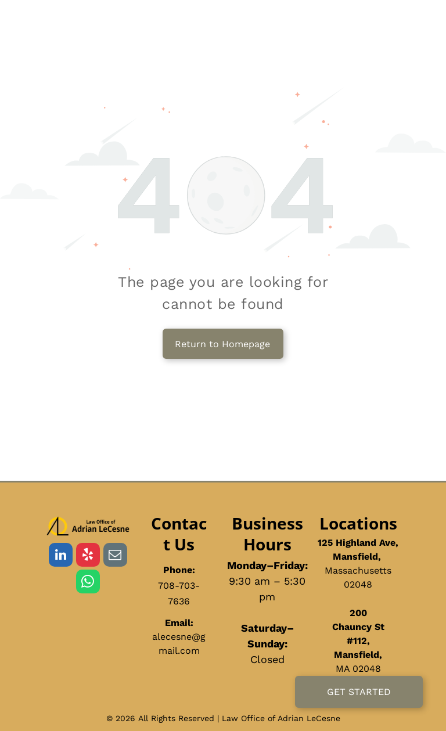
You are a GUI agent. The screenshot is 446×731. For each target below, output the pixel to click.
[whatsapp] (88, 583)
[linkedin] (61, 556)
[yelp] (88, 556)
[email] (115, 556)
